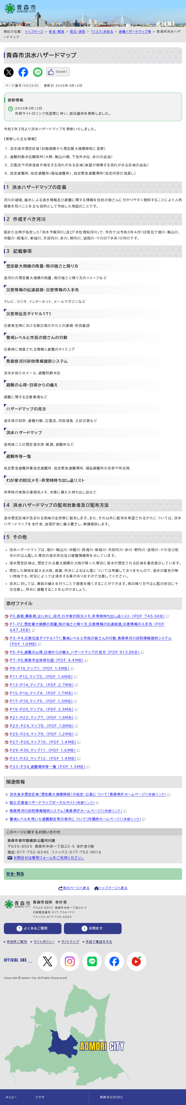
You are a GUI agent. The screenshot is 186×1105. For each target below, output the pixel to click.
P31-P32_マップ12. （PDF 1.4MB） (45, 758)
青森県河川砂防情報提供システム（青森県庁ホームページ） (68, 811)
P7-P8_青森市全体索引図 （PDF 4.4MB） (49, 660)
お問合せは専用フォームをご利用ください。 (49, 857)
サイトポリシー (44, 941)
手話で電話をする (99, 941)
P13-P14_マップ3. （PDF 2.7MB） (44, 685)
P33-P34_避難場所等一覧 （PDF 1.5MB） (49, 766)
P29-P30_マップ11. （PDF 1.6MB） (45, 750)
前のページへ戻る (76, 888)
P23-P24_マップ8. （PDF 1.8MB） (44, 726)
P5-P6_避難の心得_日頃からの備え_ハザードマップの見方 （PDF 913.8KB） (77, 652)
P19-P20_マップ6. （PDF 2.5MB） (44, 709)
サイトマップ (70, 941)
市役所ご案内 (17, 941)
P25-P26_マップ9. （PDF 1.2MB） (44, 734)
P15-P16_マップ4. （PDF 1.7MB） (43, 693)
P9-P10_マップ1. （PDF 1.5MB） (42, 668)
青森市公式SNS (111, 1097)
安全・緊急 (56, 31)
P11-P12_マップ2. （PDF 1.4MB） (43, 676)
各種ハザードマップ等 (135, 31)
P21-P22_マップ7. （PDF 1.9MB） (44, 717)
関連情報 (15, 782)
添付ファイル (19, 603)
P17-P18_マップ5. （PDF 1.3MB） (43, 701)
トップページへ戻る (113, 888)
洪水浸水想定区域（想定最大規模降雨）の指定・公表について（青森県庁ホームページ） (90, 794)
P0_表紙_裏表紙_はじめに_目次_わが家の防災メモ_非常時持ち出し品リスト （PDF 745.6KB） (89, 616)
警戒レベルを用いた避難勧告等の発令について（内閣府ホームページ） (77, 819)
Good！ (62, 71)
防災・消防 (77, 31)
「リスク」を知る (102, 31)
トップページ (34, 31)
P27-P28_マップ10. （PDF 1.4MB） (45, 742)
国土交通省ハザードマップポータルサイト (54, 802)
